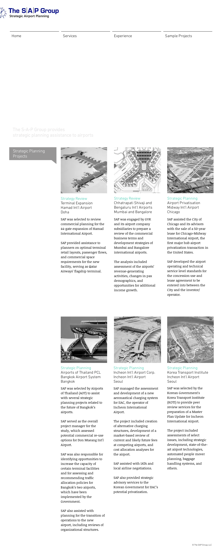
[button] (187, 34)
